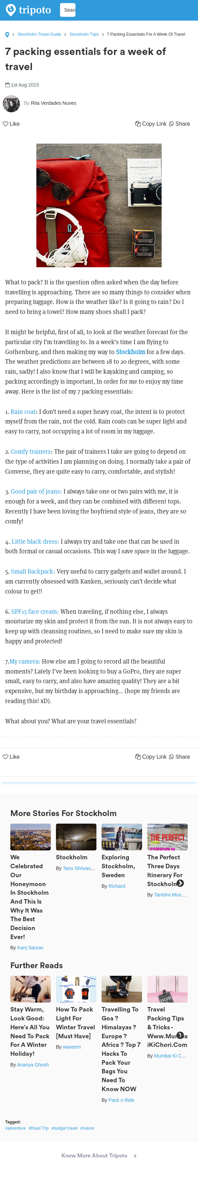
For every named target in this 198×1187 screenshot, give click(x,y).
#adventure (15, 1128)
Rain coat (23, 412)
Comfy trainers (31, 451)
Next (180, 883)
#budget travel (64, 1128)
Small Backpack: (33, 571)
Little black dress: (35, 541)
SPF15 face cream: (35, 611)
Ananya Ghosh (33, 1064)
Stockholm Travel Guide (39, 34)
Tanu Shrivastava (81, 868)
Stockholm (130, 352)
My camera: (25, 661)
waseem (72, 1047)
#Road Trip (38, 1128)
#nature (87, 1128)
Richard (116, 886)
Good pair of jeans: (36, 491)
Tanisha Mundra (171, 894)
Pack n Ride (121, 1100)
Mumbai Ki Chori (171, 1056)
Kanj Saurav (30, 947)
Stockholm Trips (83, 34)
